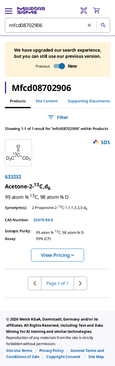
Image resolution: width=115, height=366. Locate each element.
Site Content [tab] (47, 101)
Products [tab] (18, 101)
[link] (27, 186)
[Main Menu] (8, 10)
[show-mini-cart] (101, 10)
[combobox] (57, 25)
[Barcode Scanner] (83, 10)
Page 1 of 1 (57, 283)
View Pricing (57, 255)
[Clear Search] (89, 25)
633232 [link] (13, 176)
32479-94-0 (43, 219)
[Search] (103, 25)
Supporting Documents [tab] (89, 101)
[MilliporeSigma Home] (31, 10)
